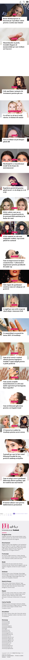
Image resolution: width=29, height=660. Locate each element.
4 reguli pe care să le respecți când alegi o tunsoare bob (14, 310)
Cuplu (24, 536)
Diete (3, 583)
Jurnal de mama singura (8, 606)
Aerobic (10, 584)
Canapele (4, 605)
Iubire (3, 538)
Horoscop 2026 (6, 621)
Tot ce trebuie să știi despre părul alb (13, 141)
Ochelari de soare (16, 566)
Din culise (4, 613)
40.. (12, 513)
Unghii (9, 555)
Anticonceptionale (19, 575)
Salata (20, 592)
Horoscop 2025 (6, 623)
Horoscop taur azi (6, 635)
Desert (8, 595)
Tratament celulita (9, 558)
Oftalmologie (15, 576)
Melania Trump (12, 549)
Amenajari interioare (16, 604)
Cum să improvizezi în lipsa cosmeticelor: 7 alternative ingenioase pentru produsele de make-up (14, 264)
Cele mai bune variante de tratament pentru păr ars (13, 92)
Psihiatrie (15, 578)
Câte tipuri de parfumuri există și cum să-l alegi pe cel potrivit (14, 287)
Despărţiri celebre (12, 615)
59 (26, 513)
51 (15, 513)
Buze (16, 557)
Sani (3, 557)
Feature (14, 38)
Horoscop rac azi (6, 631)
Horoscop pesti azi (6, 643)
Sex (11, 538)
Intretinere (4, 584)
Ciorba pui (9, 597)
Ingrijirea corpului (14, 111)
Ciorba (11, 592)
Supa (3, 594)
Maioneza (13, 595)
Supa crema (22, 594)
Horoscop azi (5, 624)
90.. (6, 515)
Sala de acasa (11, 587)
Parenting (23, 605)
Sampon (13, 557)
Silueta (19, 586)
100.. (9, 515)
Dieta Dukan (12, 583)
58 (25, 513)
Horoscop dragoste (7, 626)
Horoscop (5, 620)
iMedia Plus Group (16, 653)
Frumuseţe (5, 554)
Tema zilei (19, 613)
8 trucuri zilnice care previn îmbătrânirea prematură (13, 504)
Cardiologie (9, 576)
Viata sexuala (15, 536)
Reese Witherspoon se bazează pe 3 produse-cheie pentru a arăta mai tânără (13, 20)
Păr (3, 555)
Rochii (5, 555)
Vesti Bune (20, 615)
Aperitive (4, 595)
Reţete (4, 591)
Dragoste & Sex (6, 534)
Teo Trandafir (12, 546)
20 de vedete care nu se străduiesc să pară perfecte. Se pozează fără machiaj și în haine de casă (14, 215)
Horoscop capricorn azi (8, 637)
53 (18, 513)
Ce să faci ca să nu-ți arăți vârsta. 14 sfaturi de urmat (13, 116)
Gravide (16, 606)
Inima (11, 573)
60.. (1, 515)
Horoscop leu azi (6, 644)
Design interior (17, 605)
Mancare (4, 592)
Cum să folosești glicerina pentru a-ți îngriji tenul (13, 407)
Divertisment (6, 543)
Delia (18, 547)
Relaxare (18, 583)
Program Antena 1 (14, 550)
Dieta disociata (13, 586)
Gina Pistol (23, 547)
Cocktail (16, 594)
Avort (20, 576)
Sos (18, 592)
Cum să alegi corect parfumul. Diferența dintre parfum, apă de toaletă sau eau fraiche (14, 480)
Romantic (9, 536)
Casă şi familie (6, 602)
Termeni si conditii (19, 655)
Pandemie (6, 616)
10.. (6, 513)
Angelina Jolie (19, 546)
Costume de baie (6, 565)
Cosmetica (14, 256)
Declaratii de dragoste (13, 539)
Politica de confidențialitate (8, 655)
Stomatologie (5, 575)
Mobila (23, 604)
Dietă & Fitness (6, 581)
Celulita (20, 557)
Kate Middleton (14, 544)
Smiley (12, 547)
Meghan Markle (6, 544)
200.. (11, 515)
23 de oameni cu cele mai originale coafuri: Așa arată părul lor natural (13, 238)
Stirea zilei (14, 613)
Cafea (24, 592)
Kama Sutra (16, 538)
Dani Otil (7, 547)
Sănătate (5, 572)
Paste (8, 592)
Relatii (20, 536)
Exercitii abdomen (16, 584)
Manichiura (7, 557)
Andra (15, 547)
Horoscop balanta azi (7, 645)
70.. (2, 515)
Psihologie (16, 573)
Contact (8, 657)
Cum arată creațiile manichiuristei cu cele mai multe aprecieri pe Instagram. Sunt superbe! (14, 385)
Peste (15, 592)
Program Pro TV (6, 550)
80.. (4, 515)
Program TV (20, 549)
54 (19, 513)
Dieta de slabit (5, 586)
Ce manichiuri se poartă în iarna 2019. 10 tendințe (13, 334)
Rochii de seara (9, 564)
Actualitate (5, 612)
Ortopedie (10, 578)
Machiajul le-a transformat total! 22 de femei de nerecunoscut (13, 166)
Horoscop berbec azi (7, 647)
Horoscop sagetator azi (8, 640)
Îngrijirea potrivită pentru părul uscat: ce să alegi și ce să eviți (14, 190)
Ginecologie (22, 573)
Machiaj (14, 159)
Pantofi (12, 565)
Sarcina (4, 573)
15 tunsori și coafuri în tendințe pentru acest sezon (14, 431)
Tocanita (12, 594)
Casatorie (7, 538)
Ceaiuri (8, 573)
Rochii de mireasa (18, 564)
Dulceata (7, 594)
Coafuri (14, 87)
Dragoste (4, 536)
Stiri (14, 14)
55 (21, 513)
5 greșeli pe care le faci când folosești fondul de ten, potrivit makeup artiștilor (14, 456)
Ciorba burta (16, 597)
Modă (3, 562)
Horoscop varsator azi (7, 641)
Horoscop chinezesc (7, 627)
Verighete (8, 566)
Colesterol (11, 575)
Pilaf (17, 595)
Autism (9, 608)
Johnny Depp (5, 546)
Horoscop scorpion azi (7, 638)
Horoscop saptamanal (7, 648)
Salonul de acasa (18, 558)
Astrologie (4, 628)
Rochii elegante (19, 565)
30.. (10, 513)
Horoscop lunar (6, 630)
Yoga (21, 583)
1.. (5, 513)
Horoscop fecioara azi (7, 634)
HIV (6, 578)
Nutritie (23, 584)
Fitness (7, 583)
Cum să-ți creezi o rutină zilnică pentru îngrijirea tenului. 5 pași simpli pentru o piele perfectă (14, 360)
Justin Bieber (5, 549)
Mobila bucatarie (6, 604)
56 (22, 513)
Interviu (9, 613)
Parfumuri (13, 555)
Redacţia (4, 657)
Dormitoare (10, 605)
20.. (8, 513)
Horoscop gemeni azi (7, 633)
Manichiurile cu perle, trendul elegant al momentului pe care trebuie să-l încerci (13, 46)
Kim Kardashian (22, 544)
